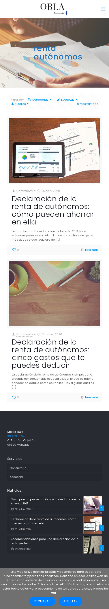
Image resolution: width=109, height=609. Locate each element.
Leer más (91, 250)
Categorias (39, 100)
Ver (53, 593)
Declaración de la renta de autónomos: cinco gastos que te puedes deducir (50, 353)
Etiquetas (67, 100)
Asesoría (16, 477)
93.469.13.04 (16, 436)
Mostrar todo (87, 104)
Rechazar (42, 601)
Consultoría (18, 468)
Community (24, 191)
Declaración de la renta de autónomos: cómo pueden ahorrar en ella (53, 210)
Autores (20, 104)
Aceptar (70, 601)
